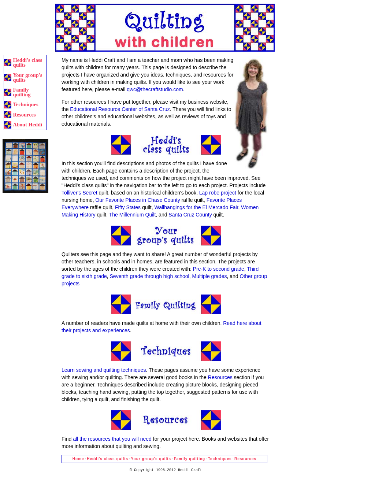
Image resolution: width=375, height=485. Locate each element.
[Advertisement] (25, 26)
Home (78, 459)
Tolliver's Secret (79, 193)
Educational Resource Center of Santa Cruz (120, 109)
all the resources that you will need (112, 439)
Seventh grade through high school (149, 276)
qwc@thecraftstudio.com (155, 89)
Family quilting (21, 92)
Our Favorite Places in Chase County (138, 200)
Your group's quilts (27, 77)
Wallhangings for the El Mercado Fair (196, 207)
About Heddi (27, 124)
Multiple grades (209, 276)
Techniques (25, 104)
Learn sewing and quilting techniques (104, 370)
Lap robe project (217, 193)
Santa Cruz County (190, 215)
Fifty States (128, 207)
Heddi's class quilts (27, 62)
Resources (24, 115)
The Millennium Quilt (132, 215)
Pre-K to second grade (218, 269)
